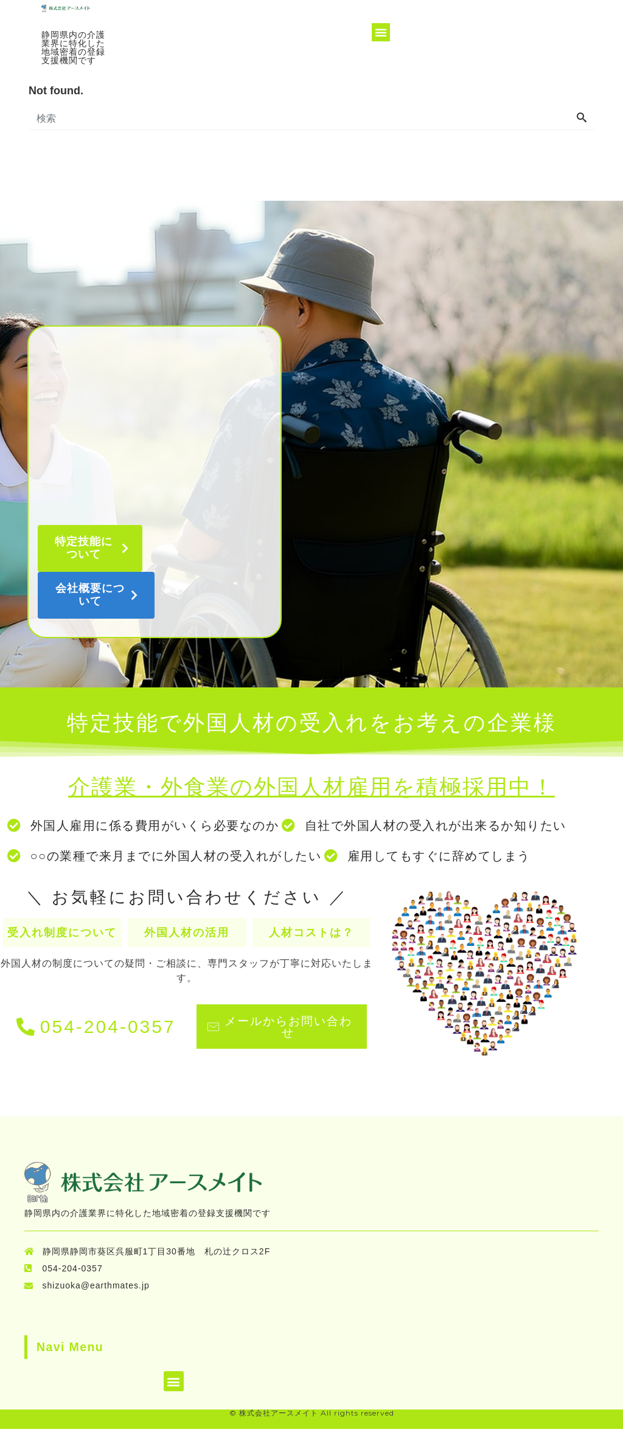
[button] (380, 32)
